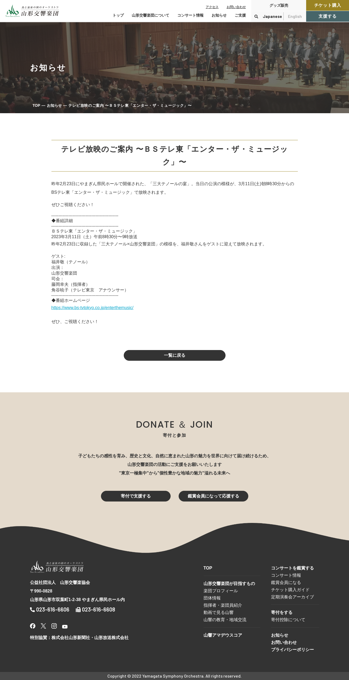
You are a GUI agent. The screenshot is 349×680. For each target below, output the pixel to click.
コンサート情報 (286, 575)
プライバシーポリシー (292, 649)
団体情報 (212, 598)
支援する (327, 16)
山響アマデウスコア (223, 635)
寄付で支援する (136, 496)
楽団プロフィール (221, 590)
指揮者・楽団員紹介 (223, 605)
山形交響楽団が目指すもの (229, 583)
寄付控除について (288, 619)
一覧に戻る (174, 355)
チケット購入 (327, 5)
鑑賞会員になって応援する (213, 496)
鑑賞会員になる (286, 582)
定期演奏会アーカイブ (292, 597)
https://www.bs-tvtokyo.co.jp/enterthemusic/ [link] (92, 307)
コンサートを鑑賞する (292, 568)
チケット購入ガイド (290, 589)
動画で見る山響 (219, 612)
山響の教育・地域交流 (225, 619)
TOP (36, 105)
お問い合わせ (236, 7)
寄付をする (281, 612)
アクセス (212, 7)
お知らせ (219, 15)
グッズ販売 (278, 5)
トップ (118, 15)
